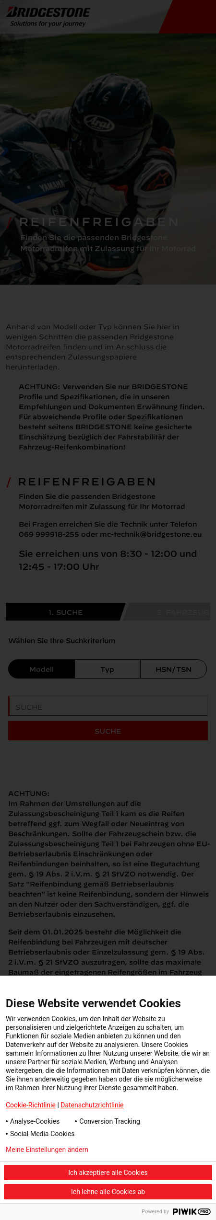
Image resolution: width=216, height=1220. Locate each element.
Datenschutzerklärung (147, 1149)
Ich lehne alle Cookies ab (108, 1192)
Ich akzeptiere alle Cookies (108, 1172)
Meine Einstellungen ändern (47, 1149)
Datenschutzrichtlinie (91, 1105)
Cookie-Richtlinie (31, 1105)
